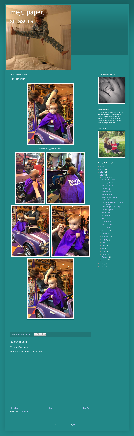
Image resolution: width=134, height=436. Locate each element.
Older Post (86, 408)
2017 (102, 169)
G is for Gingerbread (108, 210)
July (103, 242)
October (105, 234)
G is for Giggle (106, 189)
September (106, 237)
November (105, 231)
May (103, 248)
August (104, 240)
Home (51, 408)
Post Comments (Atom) (26, 411)
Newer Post (14, 408)
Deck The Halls (107, 192)
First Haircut (106, 227)
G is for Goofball (107, 218)
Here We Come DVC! (109, 180)
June (104, 245)
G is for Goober (107, 224)
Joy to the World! (107, 194)
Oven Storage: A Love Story (111, 207)
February (105, 257)
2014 (102, 264)
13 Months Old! (107, 221)
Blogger (75, 425)
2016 (102, 172)
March (104, 254)
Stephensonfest (107, 215)
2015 (102, 175)
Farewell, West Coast (109, 183)
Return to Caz (106, 213)
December (105, 177)
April (103, 251)
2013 (102, 266)
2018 (102, 166)
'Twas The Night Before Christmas (109, 198)
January (105, 260)
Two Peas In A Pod (108, 186)
